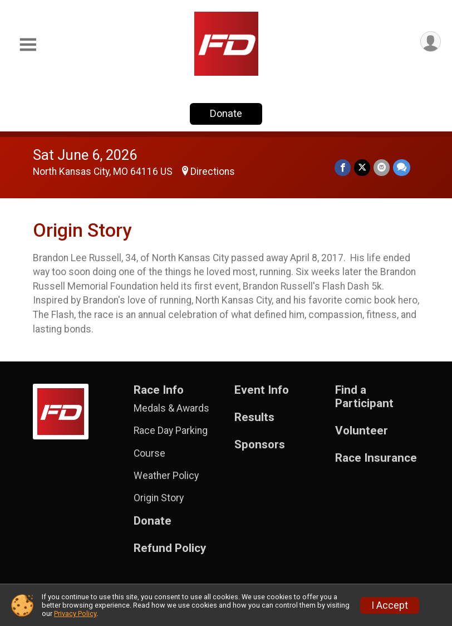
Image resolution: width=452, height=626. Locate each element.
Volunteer (361, 430)
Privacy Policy (75, 613)
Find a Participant (364, 397)
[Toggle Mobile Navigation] (28, 44)
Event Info (261, 390)
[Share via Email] (382, 167)
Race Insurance (376, 458)
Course (149, 453)
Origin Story (159, 497)
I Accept (389, 605)
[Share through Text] (401, 167)
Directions (212, 171)
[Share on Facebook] (343, 167)
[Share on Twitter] (362, 167)
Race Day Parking (171, 430)
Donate (226, 113)
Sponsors (259, 444)
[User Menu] (430, 41)
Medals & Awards (171, 408)
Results (254, 417)
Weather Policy (166, 475)
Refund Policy (170, 548)
